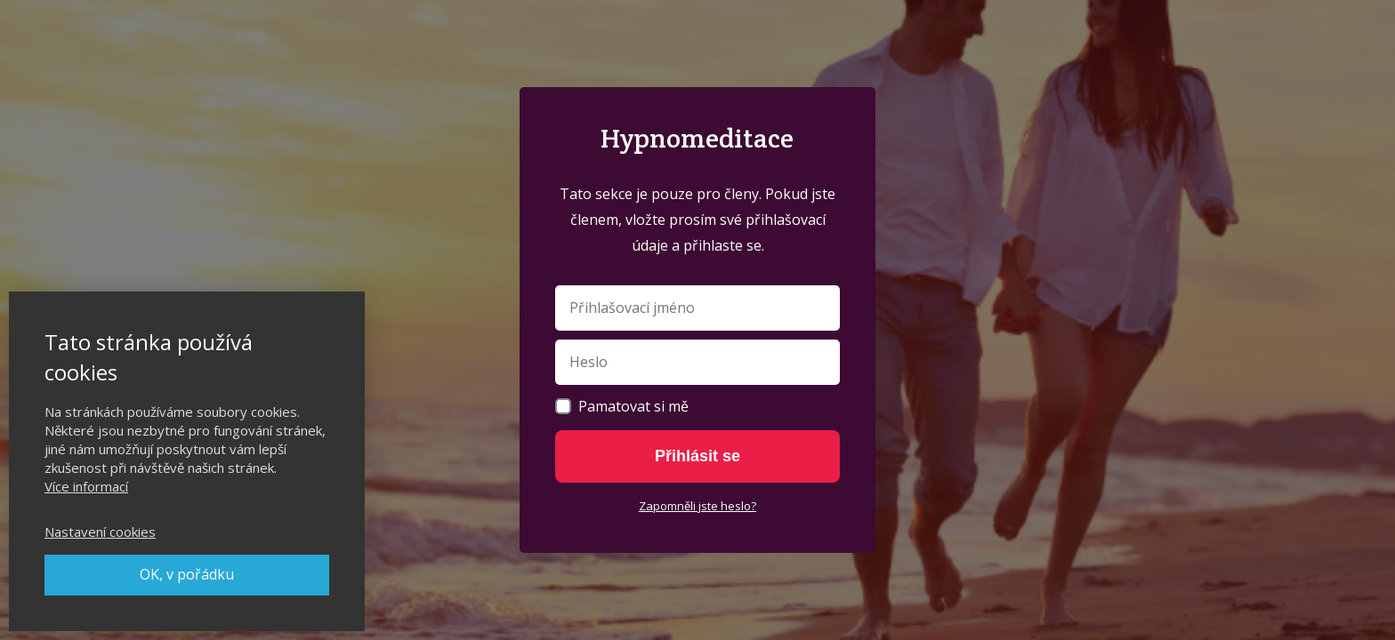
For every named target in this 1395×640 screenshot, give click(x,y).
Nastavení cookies (100, 531)
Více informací (86, 486)
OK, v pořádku (187, 574)
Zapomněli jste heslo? (697, 506)
